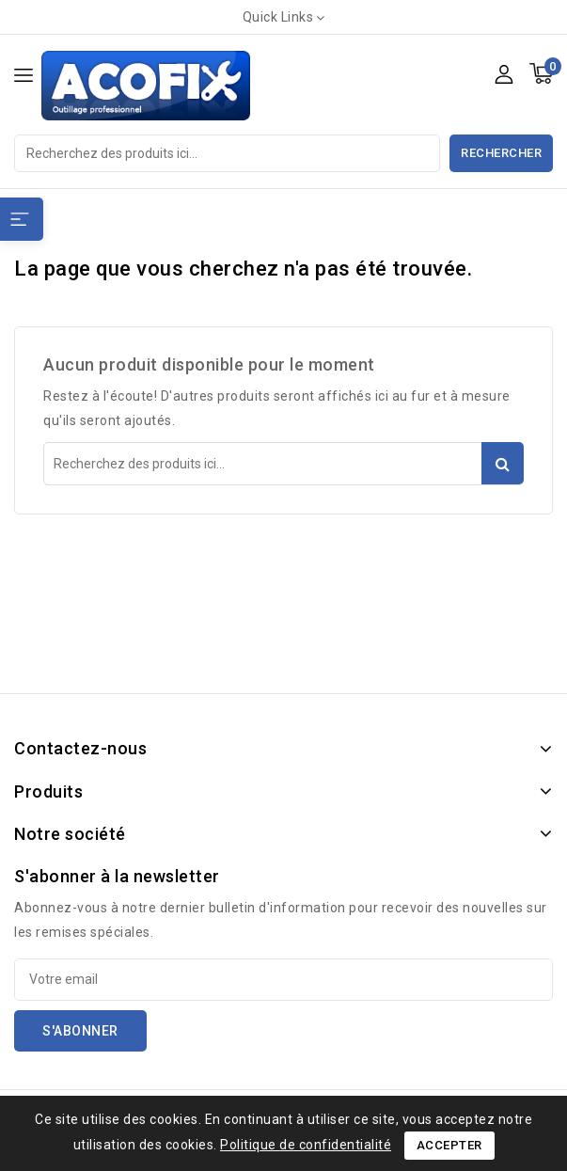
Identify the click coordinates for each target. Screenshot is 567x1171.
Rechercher (501, 153)
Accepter (449, 1145)
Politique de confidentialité (305, 1144)
